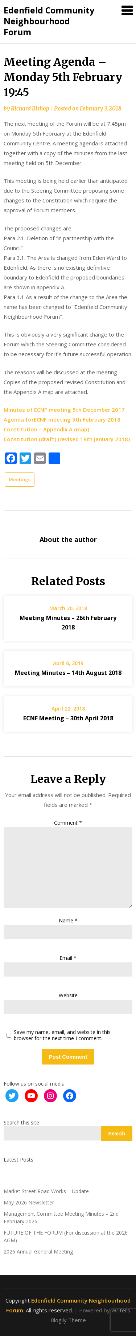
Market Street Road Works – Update (46, 1191)
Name (68, 920)
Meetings (19, 479)
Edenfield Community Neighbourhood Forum (49, 21)
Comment (68, 822)
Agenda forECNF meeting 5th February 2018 (62, 419)
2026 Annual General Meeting (38, 1251)
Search (116, 1133)
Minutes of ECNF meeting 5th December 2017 (64, 409)
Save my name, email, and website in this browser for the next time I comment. (62, 1035)
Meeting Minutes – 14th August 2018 (68, 673)
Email (68, 957)
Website (68, 995)
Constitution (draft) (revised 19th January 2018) (67, 439)
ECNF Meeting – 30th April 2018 (68, 718)
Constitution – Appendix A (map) (46, 429)
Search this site (21, 1122)
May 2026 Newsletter (29, 1202)
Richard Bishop (30, 108)
